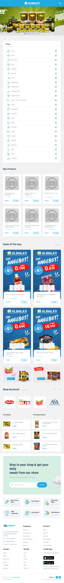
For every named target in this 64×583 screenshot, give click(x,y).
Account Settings (47, 545)
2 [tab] (26, 33)
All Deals (58, 245)
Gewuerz (11, 136)
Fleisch (10, 55)
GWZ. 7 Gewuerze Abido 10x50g (50, 433)
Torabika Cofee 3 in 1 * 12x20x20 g (31, 194)
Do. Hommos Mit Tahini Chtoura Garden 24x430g (50, 422)
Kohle (10, 154)
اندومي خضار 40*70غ (18, 422)
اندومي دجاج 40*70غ (17, 444)
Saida (25, 565)
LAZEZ (40, 298)
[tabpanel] (32, 21)
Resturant (11, 73)
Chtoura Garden (51, 229)
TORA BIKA (30, 197)
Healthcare (12, 145)
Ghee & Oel (12, 60)
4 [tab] (30, 33)
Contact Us (25, 542)
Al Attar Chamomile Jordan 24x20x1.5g (32, 226)
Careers (25, 545)
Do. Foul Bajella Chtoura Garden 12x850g (50, 445)
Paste (10, 64)
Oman (9, 197)
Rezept (11, 131)
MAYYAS (26, 568)
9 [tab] (39, 33)
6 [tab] (33, 33)
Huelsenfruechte (13, 96)
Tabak (10, 149)
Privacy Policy (26, 536)
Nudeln (11, 122)
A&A (25, 562)
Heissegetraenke (13, 91)
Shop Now (11, 378)
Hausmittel (12, 158)
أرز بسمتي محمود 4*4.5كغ (19, 433)
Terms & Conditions (28, 539)
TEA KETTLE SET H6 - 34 (51, 193)
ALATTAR (10, 229)
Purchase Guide (27, 533)
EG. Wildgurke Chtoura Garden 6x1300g (51, 226)
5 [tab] (32, 33)
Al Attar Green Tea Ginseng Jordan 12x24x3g (12, 226)
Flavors (11, 78)
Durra (25, 553)
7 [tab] (35, 33)
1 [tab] (25, 33)
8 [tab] (37, 33)
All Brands (25, 390)
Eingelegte (12, 69)
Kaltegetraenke (13, 87)
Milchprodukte (12, 82)
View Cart (45, 533)
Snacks (11, 118)
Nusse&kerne (12, 109)
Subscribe (42, 485)
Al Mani (41, 356)
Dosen (10, 51)
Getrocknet (12, 127)
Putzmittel (11, 140)
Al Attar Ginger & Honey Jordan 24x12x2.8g (14, 353)
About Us (25, 530)
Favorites (45, 536)
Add (16, 201)
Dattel (10, 105)
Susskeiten (12, 113)
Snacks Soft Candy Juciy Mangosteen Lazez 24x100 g (46, 295)
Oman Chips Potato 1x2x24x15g (10, 194)
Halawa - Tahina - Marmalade (16, 100)
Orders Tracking (47, 539)
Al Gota (25, 559)
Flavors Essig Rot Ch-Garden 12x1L (15, 294)
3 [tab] (28, 33)
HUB (25, 556)
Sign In (45, 530)
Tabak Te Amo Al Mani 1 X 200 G (44, 353)
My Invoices (46, 542)
